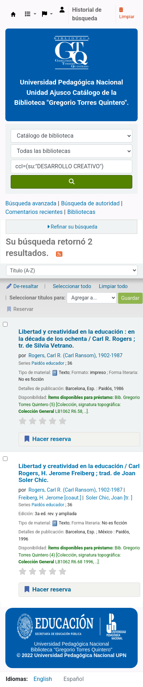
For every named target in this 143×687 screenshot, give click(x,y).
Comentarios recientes (34, 212)
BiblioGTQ (13, 14)
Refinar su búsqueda (74, 227)
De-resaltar (22, 286)
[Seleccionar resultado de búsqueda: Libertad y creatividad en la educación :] (5, 324)
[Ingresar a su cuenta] (62, 10)
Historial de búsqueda (87, 14)
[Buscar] (71, 182)
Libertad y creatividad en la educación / (79, 473)
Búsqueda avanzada (30, 203)
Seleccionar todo (72, 286)
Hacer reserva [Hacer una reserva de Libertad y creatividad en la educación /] (47, 589)
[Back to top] (121, 665)
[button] (30, 14)
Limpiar (126, 13)
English (43, 679)
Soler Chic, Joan (109, 498)
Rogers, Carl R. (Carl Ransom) (76, 356)
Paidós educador (47, 363)
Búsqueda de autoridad (90, 203)
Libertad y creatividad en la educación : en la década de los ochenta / (77, 338)
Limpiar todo (113, 286)
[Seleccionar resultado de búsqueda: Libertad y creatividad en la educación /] (5, 458)
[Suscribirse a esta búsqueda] (59, 254)
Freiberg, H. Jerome (50, 498)
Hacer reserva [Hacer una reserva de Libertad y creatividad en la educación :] (47, 438)
